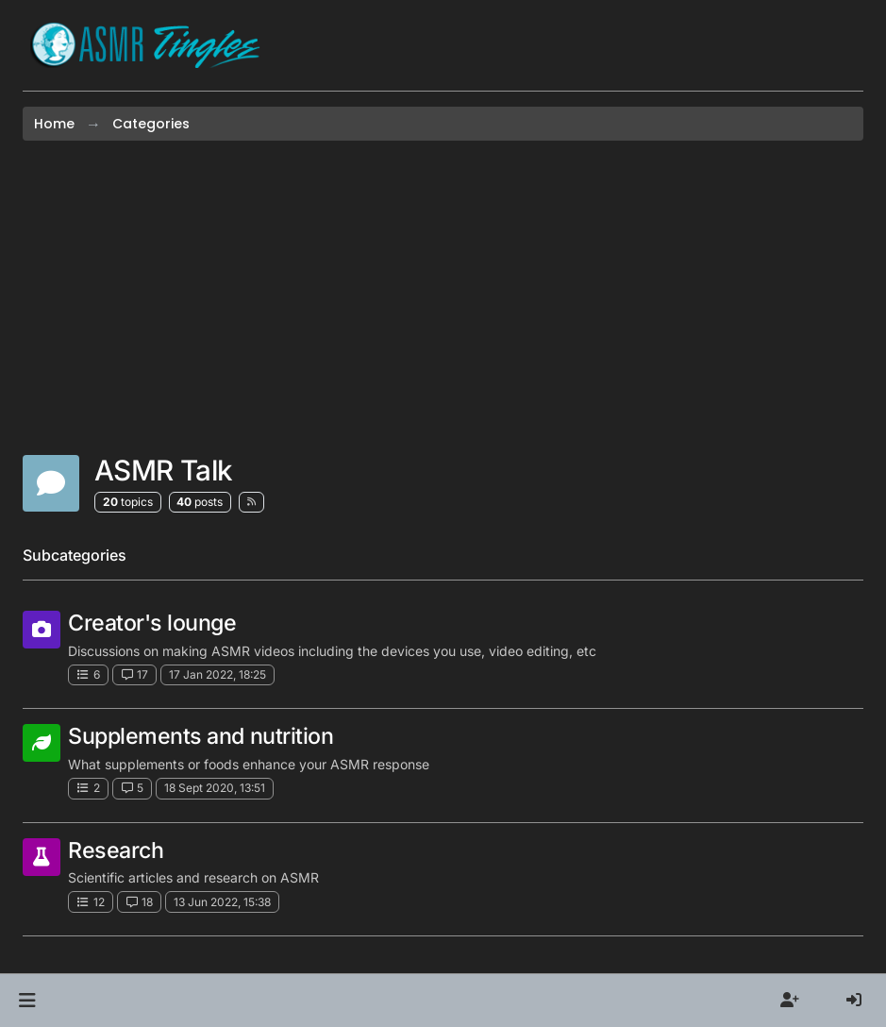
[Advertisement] (443, 297)
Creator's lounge (152, 623)
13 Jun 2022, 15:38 (222, 902)
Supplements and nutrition (200, 736)
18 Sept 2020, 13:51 (214, 788)
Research (115, 850)
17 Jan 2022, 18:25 (217, 674)
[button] (27, 1000)
